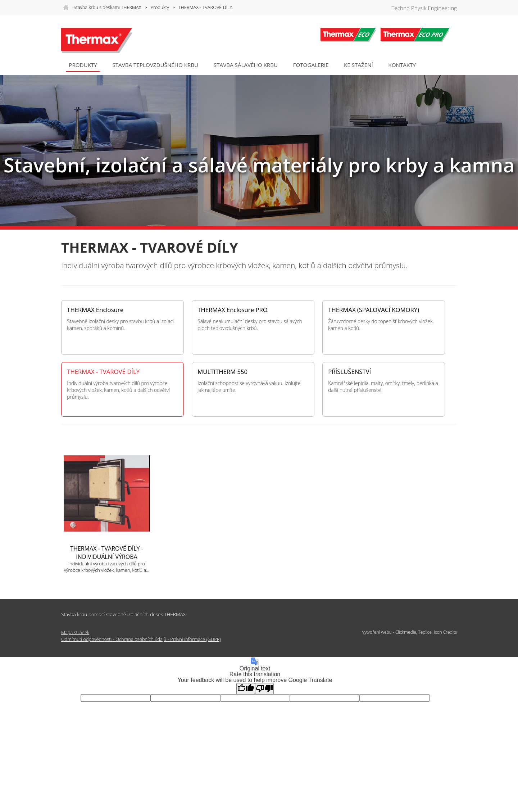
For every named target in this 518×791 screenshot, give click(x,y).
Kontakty (402, 64)
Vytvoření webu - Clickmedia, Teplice (397, 632)
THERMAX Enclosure (95, 310)
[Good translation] (245, 688)
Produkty (160, 7)
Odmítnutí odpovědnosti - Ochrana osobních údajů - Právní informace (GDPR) (141, 639)
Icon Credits (445, 632)
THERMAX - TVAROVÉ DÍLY (205, 7)
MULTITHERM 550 (222, 372)
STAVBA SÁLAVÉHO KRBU (246, 64)
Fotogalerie (311, 64)
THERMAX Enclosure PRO (232, 310)
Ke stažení (358, 64)
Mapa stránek (75, 632)
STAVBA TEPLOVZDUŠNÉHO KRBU (155, 64)
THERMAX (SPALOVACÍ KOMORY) (373, 310)
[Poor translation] (264, 688)
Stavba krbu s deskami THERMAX (107, 7)
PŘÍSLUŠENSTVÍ (349, 372)
